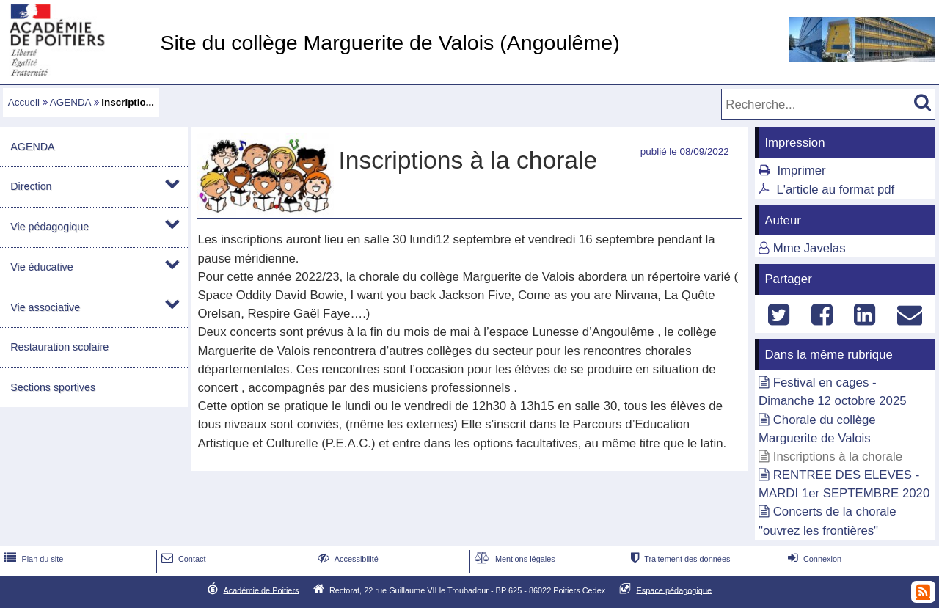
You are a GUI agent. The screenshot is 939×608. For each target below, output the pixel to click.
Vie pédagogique (49, 226)
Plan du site (32, 558)
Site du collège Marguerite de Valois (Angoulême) (389, 42)
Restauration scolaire (59, 347)
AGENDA (70, 102)
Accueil (24, 102)
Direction (30, 186)
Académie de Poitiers (261, 589)
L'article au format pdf (835, 190)
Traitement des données (679, 558)
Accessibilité (347, 558)
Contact (182, 558)
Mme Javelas (809, 248)
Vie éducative (41, 267)
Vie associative (45, 307)
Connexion (813, 558)
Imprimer (801, 170)
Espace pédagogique (674, 589)
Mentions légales (513, 558)
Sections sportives (52, 387)
